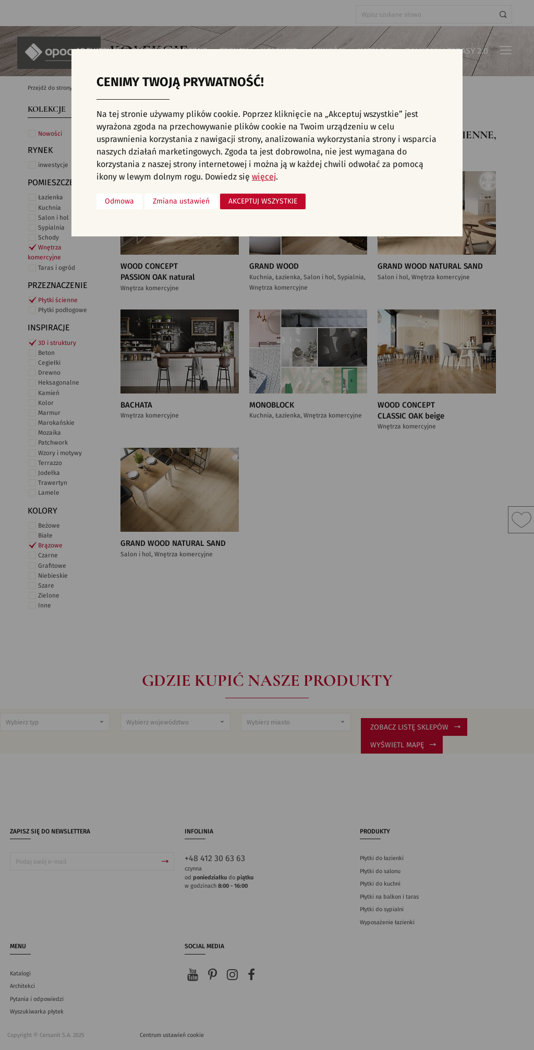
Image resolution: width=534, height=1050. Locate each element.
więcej (264, 177)
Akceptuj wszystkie (262, 201)
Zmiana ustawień (181, 201)
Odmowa (119, 201)
